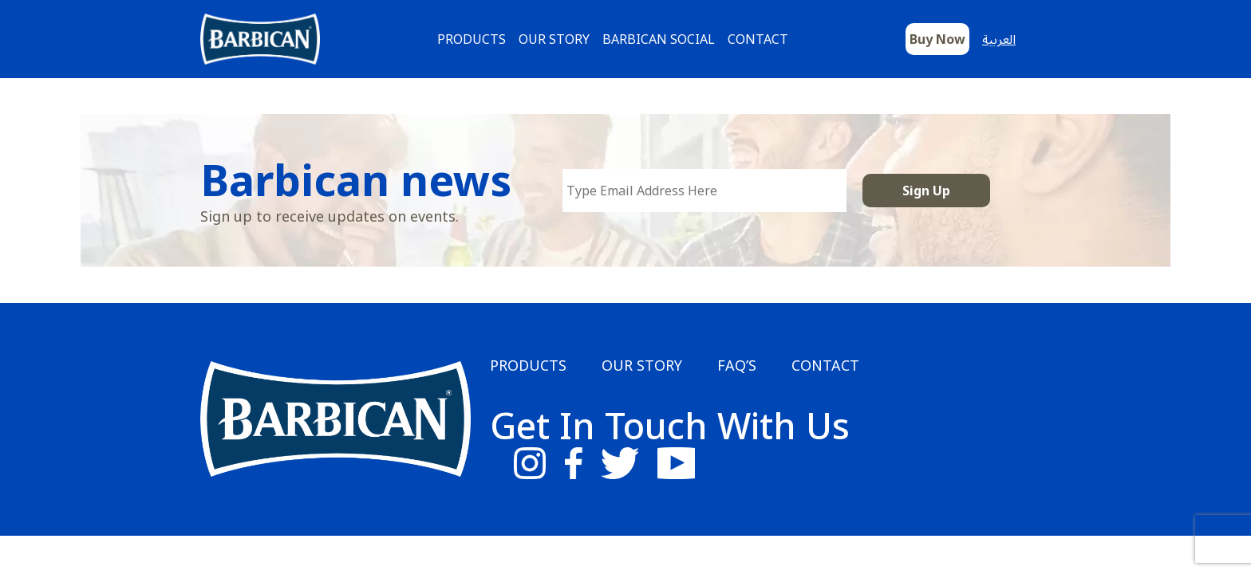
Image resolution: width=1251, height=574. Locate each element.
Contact (758, 39)
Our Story (554, 39)
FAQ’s (736, 365)
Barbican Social (658, 39)
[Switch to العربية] (1010, 39)
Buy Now (937, 39)
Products (471, 39)
